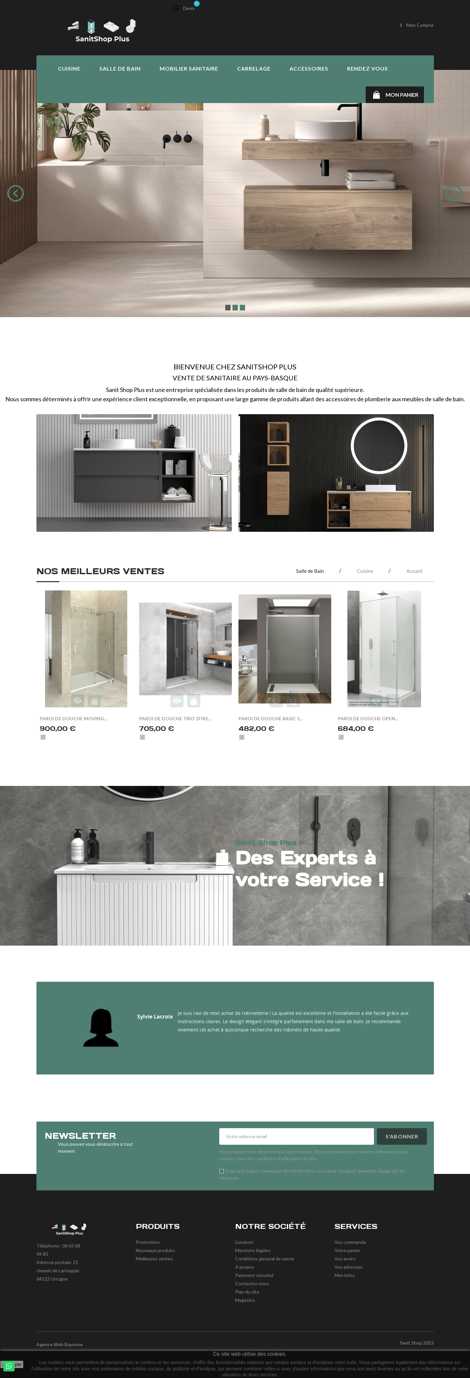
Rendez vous (367, 68)
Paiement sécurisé (254, 1275)
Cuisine (69, 68)
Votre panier (347, 1250)
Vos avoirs (345, 1258)
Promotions (148, 1242)
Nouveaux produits (155, 1250)
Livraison (244, 1242)
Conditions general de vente (264, 1258)
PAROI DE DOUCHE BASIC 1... (270, 718)
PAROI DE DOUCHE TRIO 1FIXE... (175, 718)
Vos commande (350, 1242)
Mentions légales (253, 1250)
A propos (244, 1267)
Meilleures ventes (154, 1258)
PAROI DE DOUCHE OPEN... (368, 718)
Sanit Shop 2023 (417, 1343)
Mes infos (345, 1275)
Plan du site (247, 1292)
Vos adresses (348, 1267)
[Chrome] (43, 737)
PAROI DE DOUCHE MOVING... (73, 718)
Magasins (245, 1300)
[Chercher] (333, 25)
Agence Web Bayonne (59, 1344)
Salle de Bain (120, 68)
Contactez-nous (252, 1283)
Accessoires (308, 68)
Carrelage (254, 68)
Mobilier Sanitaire (189, 68)
